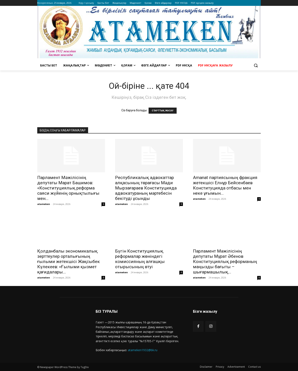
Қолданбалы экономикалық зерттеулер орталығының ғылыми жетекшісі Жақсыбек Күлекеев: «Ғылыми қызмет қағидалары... (68, 261)
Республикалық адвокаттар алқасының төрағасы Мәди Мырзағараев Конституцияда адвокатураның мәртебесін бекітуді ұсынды (146, 188)
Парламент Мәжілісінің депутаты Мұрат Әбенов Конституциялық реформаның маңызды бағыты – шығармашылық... (225, 261)
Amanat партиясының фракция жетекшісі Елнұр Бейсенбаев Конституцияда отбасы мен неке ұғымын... (225, 185)
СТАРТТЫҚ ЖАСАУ (162, 110)
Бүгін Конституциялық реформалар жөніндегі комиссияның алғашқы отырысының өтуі (140, 259)
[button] (256, 65)
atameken (43, 204)
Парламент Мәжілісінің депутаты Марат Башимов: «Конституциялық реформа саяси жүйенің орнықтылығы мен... (68, 188)
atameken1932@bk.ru (142, 350)
